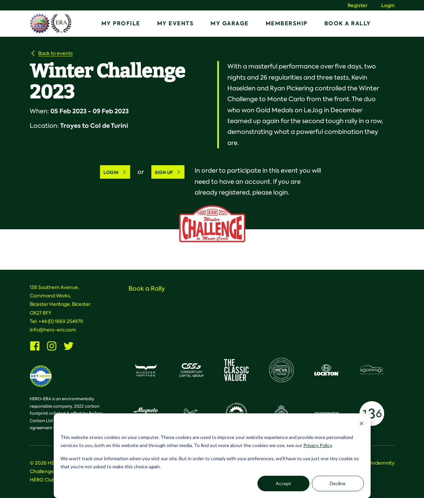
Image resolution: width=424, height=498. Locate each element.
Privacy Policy (317, 445)
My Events (175, 23)
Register (358, 5)
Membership (286, 23)
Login (388, 5)
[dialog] (212, 455)
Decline (338, 483)
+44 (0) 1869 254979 (61, 321)
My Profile (120, 23)
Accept (283, 483)
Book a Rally (347, 23)
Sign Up (168, 172)
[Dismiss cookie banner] (361, 424)
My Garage (229, 23)
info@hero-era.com (53, 330)
